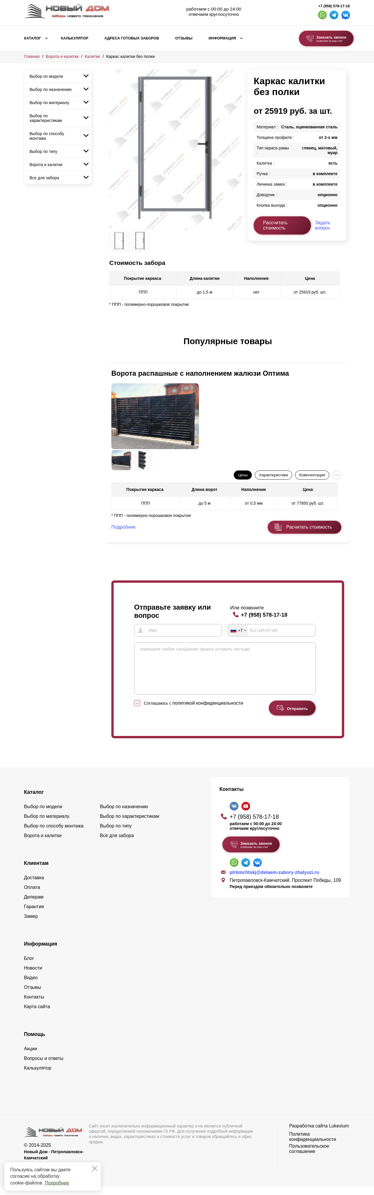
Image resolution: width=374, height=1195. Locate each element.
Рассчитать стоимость (275, 225)
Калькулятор (74, 38)
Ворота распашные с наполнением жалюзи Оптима (200, 373)
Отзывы (183, 38)
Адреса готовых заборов (131, 38)
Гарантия (34, 915)
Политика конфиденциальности (312, 1145)
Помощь (34, 1043)
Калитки (92, 56)
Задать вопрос (322, 225)
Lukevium (339, 1134)
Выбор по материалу (49, 102)
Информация (222, 38)
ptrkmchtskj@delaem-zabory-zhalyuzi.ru (274, 880)
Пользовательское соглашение (309, 1157)
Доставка (34, 886)
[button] (112, 347)
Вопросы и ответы (43, 1066)
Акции (30, 1057)
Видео (31, 986)
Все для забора (44, 177)
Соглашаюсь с (193, 711)
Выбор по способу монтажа (47, 136)
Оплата (32, 895)
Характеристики (273, 475)
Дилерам (34, 905)
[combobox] (238, 630)
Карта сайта (37, 1015)
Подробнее (57, 1182)
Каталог (32, 38)
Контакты (34, 1005)
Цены (243, 475)
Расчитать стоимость (309, 527)
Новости (33, 976)
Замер (31, 924)
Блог (29, 966)
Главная (31, 56)
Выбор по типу (43, 151)
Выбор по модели (46, 76)
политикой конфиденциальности (207, 711)
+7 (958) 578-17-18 (334, 6)
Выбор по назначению (51, 89)
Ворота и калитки (62, 56)
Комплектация (312, 475)
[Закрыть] (94, 1168)
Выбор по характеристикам (46, 118)
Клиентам (36, 872)
